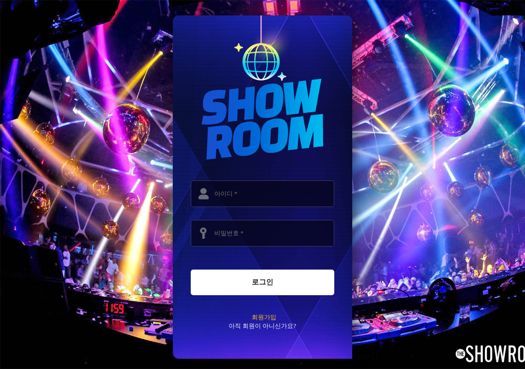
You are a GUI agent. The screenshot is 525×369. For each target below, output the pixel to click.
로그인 (262, 281)
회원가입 (264, 317)
